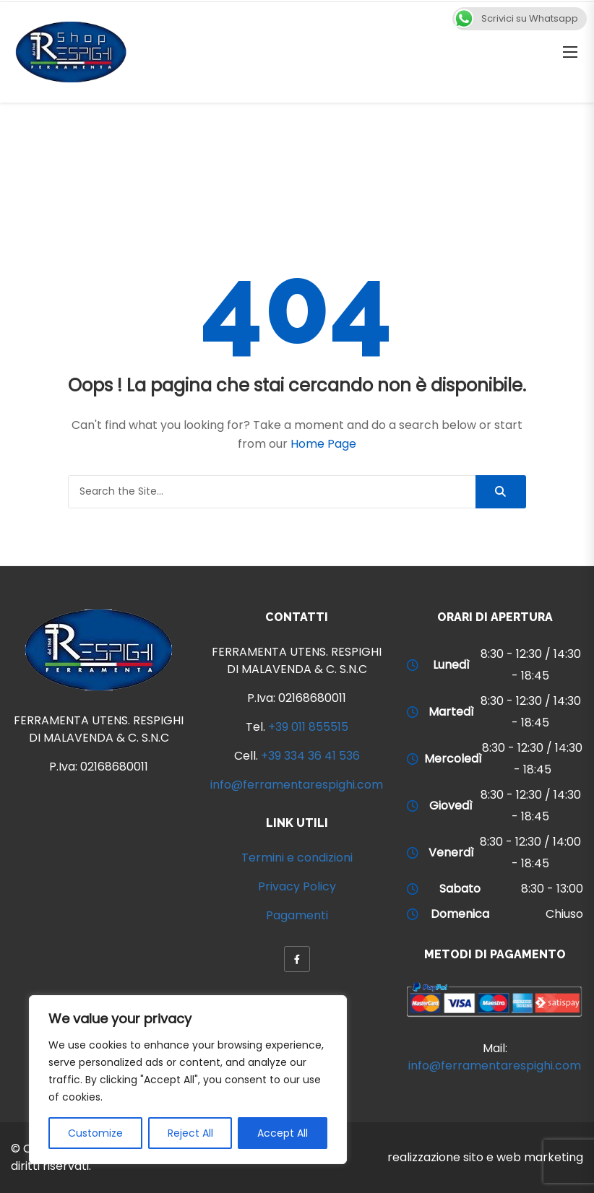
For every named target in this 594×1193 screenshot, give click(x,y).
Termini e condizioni (297, 857)
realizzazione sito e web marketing (485, 1157)
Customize (95, 1133)
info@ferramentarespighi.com (296, 784)
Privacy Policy (297, 886)
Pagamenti (297, 915)
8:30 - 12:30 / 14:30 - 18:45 (531, 665)
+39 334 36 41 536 (310, 755)
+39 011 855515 (308, 727)
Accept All (282, 1133)
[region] (188, 1079)
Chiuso (564, 914)
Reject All (190, 1133)
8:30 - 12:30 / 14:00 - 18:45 (530, 852)
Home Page (323, 443)
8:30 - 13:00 (552, 888)
